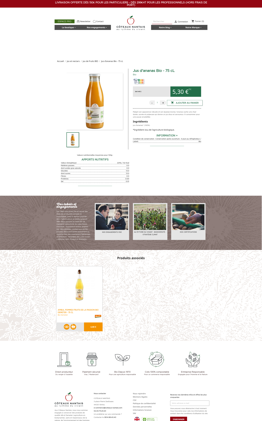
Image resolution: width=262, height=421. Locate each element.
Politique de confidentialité (144, 403)
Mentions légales (140, 397)
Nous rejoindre (139, 393)
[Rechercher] (162, 21)
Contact (98, 21)
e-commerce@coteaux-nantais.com (108, 408)
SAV (134, 413)
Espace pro (64, 21)
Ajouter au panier (185, 102)
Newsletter (84, 21)
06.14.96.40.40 (110, 417)
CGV (134, 400)
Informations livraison (142, 410)
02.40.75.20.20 (100, 411)
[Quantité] (157, 102)
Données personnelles (142, 406)
